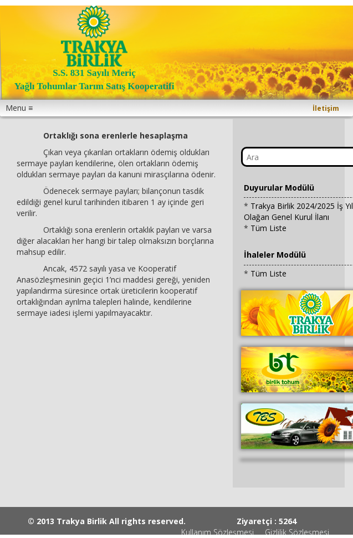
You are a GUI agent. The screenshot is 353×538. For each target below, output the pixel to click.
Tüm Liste (268, 228)
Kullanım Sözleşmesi (217, 532)
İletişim (326, 108)
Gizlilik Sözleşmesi (297, 532)
